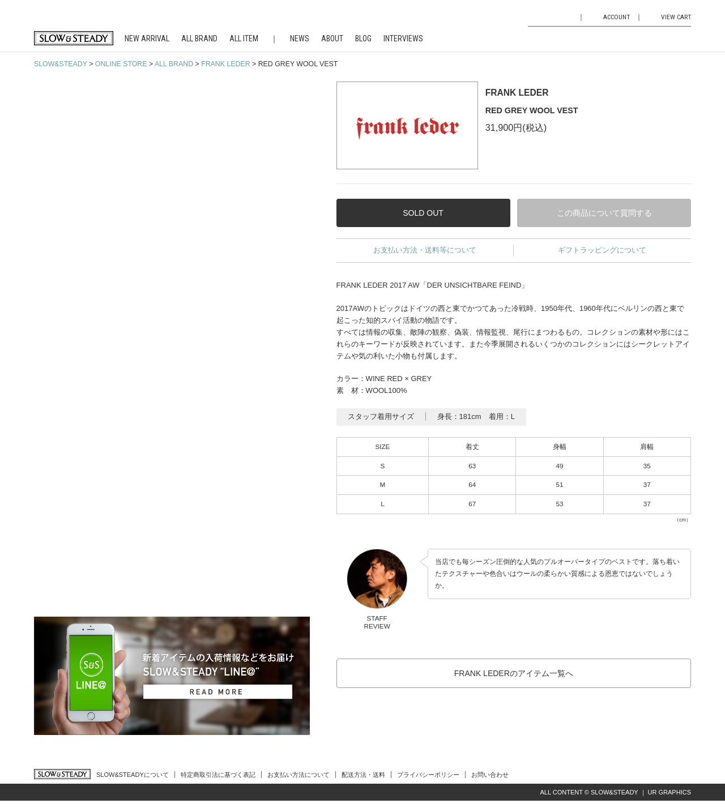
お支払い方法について (298, 774)
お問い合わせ (490, 774)
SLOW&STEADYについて (132, 774)
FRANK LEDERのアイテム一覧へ (513, 673)
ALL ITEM (243, 38)
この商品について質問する (604, 212)
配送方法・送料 (363, 774)
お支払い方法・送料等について (424, 250)
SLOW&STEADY (60, 64)
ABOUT (332, 38)
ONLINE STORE (121, 64)
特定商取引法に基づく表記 (218, 774)
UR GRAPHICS (669, 792)
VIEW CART (676, 17)
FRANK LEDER (225, 64)
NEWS (299, 38)
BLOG (363, 38)
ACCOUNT (616, 17)
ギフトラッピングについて (602, 250)
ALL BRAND (199, 38)
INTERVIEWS (403, 38)
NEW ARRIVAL (147, 38)
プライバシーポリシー (428, 774)
